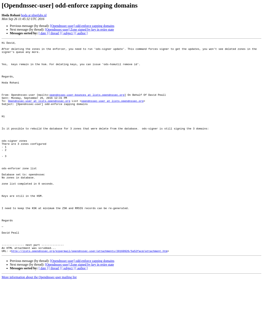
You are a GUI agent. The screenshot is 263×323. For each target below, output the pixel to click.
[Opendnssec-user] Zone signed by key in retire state (79, 29)
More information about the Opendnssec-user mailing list (39, 319)
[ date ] (43, 33)
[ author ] (81, 33)
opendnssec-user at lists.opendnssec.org (112, 113)
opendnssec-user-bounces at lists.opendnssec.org (86, 106)
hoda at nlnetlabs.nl (34, 15)
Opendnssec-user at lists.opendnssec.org (39, 113)
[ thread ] (55, 33)
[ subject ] (68, 33)
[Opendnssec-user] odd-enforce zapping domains (82, 26)
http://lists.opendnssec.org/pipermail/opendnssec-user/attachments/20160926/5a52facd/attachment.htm (89, 293)
